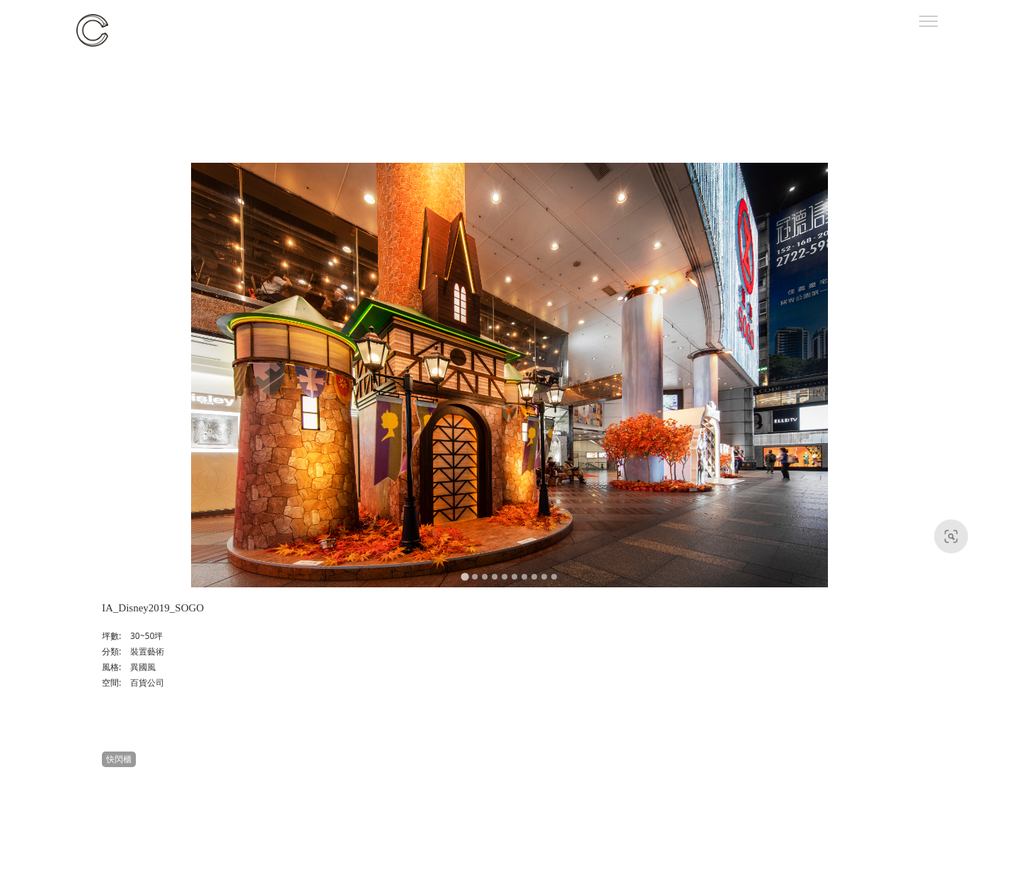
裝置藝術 (147, 651)
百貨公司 (147, 683)
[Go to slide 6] (514, 577)
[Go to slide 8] (534, 577)
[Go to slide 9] (544, 577)
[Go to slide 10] (554, 577)
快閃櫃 (119, 759)
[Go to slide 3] (485, 577)
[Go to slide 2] (475, 577)
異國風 (143, 667)
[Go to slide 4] (494, 577)
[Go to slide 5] (504, 577)
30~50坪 (146, 636)
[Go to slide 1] (464, 576)
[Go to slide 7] (524, 577)
